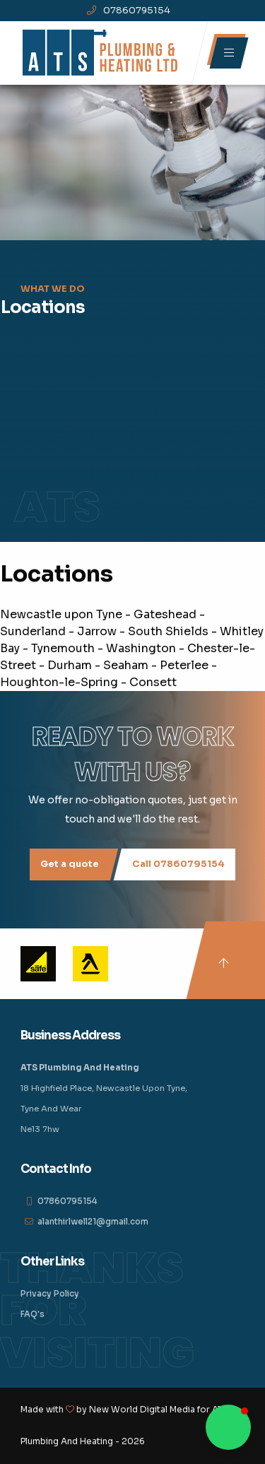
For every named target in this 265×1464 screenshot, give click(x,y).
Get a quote (69, 864)
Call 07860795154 (178, 864)
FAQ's (32, 1314)
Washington (141, 648)
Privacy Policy (49, 1294)
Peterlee (184, 665)
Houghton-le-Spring (59, 682)
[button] (228, 1427)
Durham (69, 665)
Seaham (125, 665)
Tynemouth (63, 648)
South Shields (168, 631)
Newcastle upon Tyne (61, 614)
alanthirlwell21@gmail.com (92, 1222)
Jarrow (97, 631)
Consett (153, 682)
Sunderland (33, 631)
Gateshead (165, 614)
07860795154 (128, 10)
